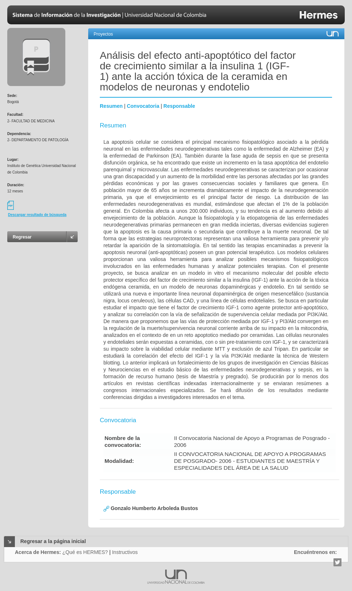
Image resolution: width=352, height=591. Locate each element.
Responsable (179, 106)
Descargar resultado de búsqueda (37, 215)
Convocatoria (143, 106)
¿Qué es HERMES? (85, 552)
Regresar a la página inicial (53, 541)
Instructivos (125, 552)
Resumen (111, 106)
